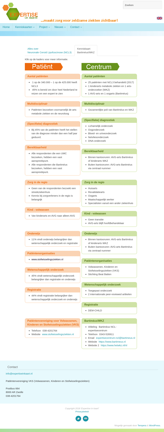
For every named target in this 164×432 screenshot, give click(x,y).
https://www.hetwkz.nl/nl (114, 345)
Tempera (142, 425)
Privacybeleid (82, 411)
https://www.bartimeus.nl (112, 341)
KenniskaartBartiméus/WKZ (86, 50)
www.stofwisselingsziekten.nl (58, 334)
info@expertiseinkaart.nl (19, 373)
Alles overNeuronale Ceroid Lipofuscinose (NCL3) (49, 50)
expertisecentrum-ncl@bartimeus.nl (115, 337)
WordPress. (155, 425)
